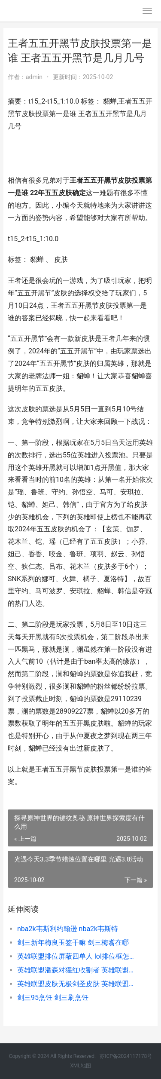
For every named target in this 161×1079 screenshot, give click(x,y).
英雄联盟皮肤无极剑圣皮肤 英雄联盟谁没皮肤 (78, 984)
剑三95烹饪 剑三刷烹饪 (52, 997)
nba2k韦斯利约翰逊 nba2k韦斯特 (67, 929)
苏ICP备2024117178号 (126, 1056)
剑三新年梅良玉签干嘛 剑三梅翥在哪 (73, 942)
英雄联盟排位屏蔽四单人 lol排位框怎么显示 (78, 956)
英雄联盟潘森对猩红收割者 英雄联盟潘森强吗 (78, 970)
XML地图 (80, 1066)
